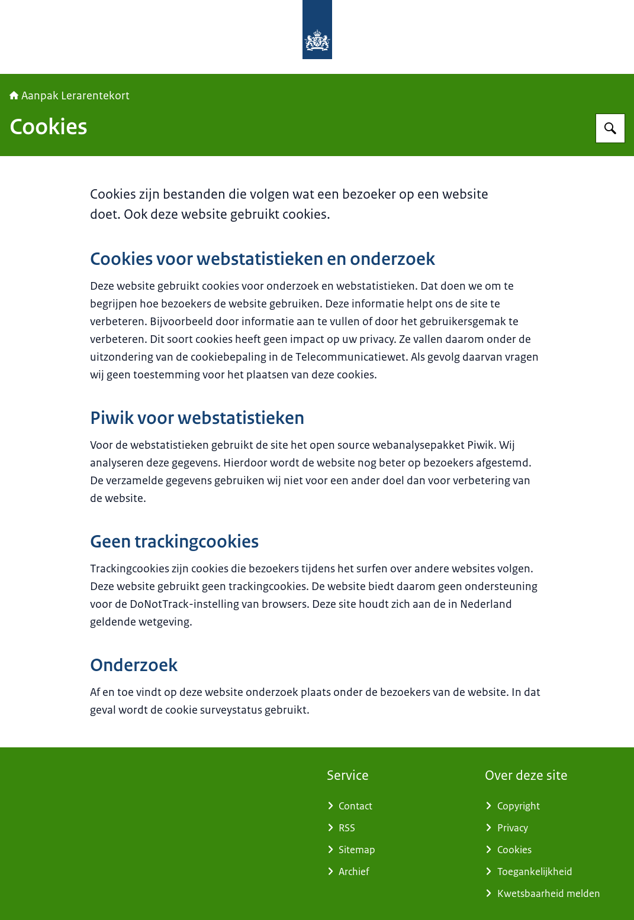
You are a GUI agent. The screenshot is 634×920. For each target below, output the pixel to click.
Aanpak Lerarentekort (69, 96)
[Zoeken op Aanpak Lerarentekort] (610, 128)
